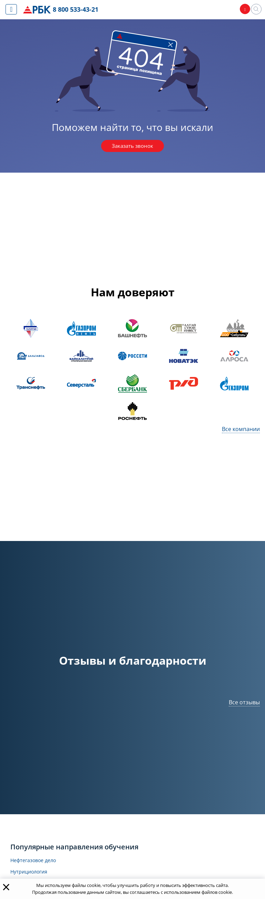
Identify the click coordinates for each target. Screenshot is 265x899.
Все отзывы (244, 703)
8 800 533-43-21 (77, 10)
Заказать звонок (132, 146)
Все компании (241, 430)
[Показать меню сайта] (11, 9)
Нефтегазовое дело (36, 861)
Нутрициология (31, 873)
